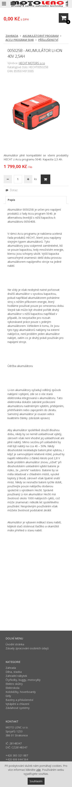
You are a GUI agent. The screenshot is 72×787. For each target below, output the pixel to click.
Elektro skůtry (14, 684)
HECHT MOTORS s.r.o (32, 63)
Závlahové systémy (18, 708)
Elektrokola (12, 688)
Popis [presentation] (11, 200)
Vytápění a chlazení (17, 704)
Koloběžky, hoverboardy (21, 692)
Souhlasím (36, 781)
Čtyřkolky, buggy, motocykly (23, 680)
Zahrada (12, 36)
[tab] (36, 200)
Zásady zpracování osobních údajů (27, 648)
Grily (8, 696)
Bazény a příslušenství (19, 700)
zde (38, 770)
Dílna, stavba (14, 672)
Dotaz (11, 190)
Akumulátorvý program (41, 36)
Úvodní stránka (15, 644)
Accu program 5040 (20, 40)
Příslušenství (48, 40)
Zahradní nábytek (16, 676)
